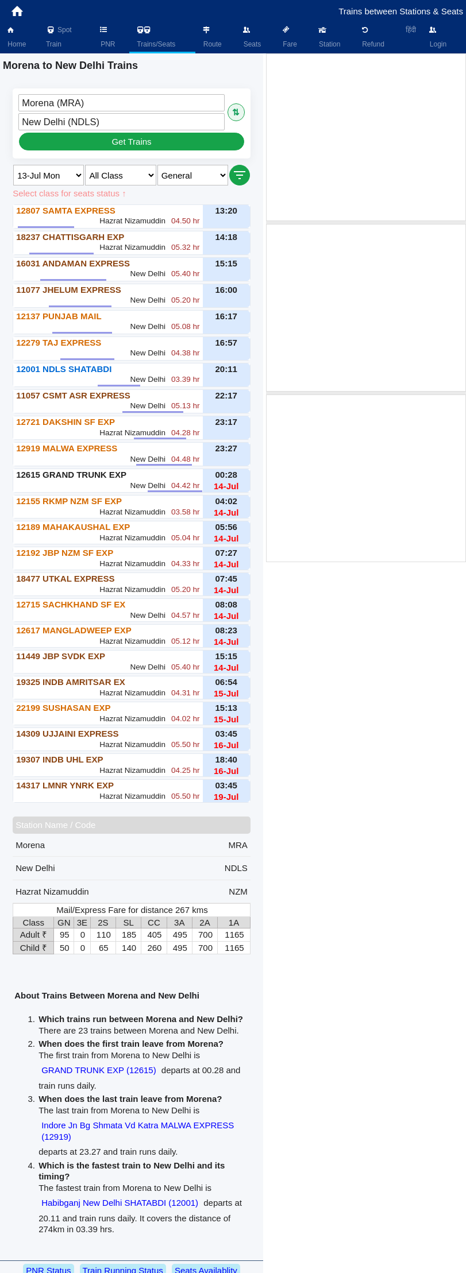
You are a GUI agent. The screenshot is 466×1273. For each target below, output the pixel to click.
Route (211, 37)
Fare (289, 37)
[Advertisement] (366, 137)
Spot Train (59, 37)
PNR (107, 37)
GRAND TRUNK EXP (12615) (98, 1070)
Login (437, 37)
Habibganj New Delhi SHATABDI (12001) (119, 1203)
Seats (251, 37)
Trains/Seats (155, 37)
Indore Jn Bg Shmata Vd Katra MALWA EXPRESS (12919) (137, 1131)
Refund (372, 37)
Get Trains (131, 141)
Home (16, 37)
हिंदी (411, 30)
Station (329, 37)
